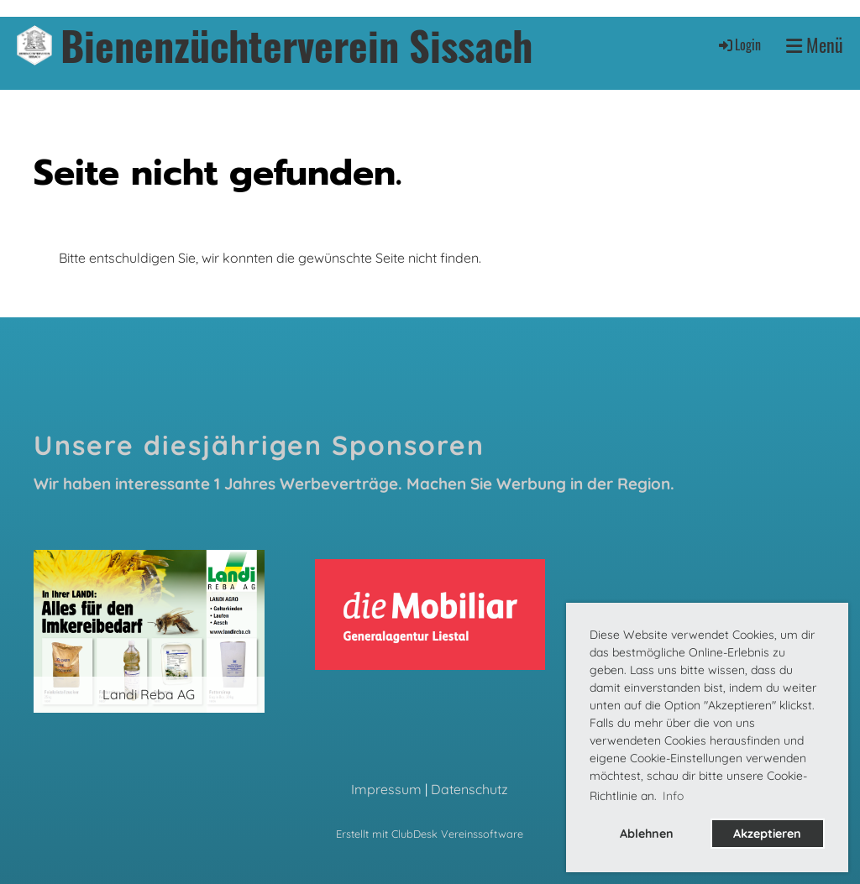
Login (738, 44)
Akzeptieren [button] (767, 833)
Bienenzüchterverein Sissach (296, 45)
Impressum (386, 789)
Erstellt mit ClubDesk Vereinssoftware (429, 833)
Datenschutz (469, 789)
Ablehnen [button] (647, 833)
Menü (814, 45)
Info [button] (673, 795)
